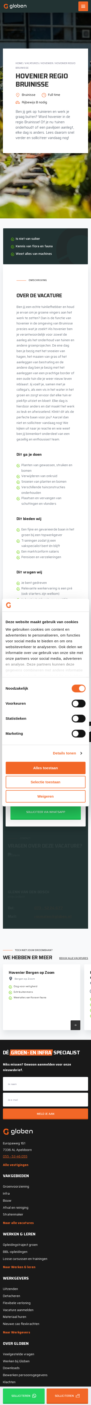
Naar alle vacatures (18, 1222)
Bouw (7, 1200)
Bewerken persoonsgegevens (25, 1375)
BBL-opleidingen (15, 1251)
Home (19, 63)
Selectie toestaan (45, 782)
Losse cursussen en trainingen (25, 1258)
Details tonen (64, 753)
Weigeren (45, 796)
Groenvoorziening (16, 1186)
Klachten (9, 1382)
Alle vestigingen (15, 1164)
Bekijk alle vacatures (73, 958)
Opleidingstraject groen (20, 1244)
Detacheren (11, 1295)
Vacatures (32, 63)
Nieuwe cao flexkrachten (21, 1323)
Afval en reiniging (15, 1207)
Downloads (11, 1368)
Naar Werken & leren (19, 1267)
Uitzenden (10, 1288)
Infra (6, 1193)
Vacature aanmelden (18, 1310)
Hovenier (47, 63)
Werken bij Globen (16, 1361)
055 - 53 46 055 (15, 1156)
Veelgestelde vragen (18, 1354)
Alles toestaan (45, 768)
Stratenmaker (13, 1214)
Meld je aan (45, 1113)
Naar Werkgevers (16, 1332)
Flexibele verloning (17, 1303)
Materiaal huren (14, 1316)
